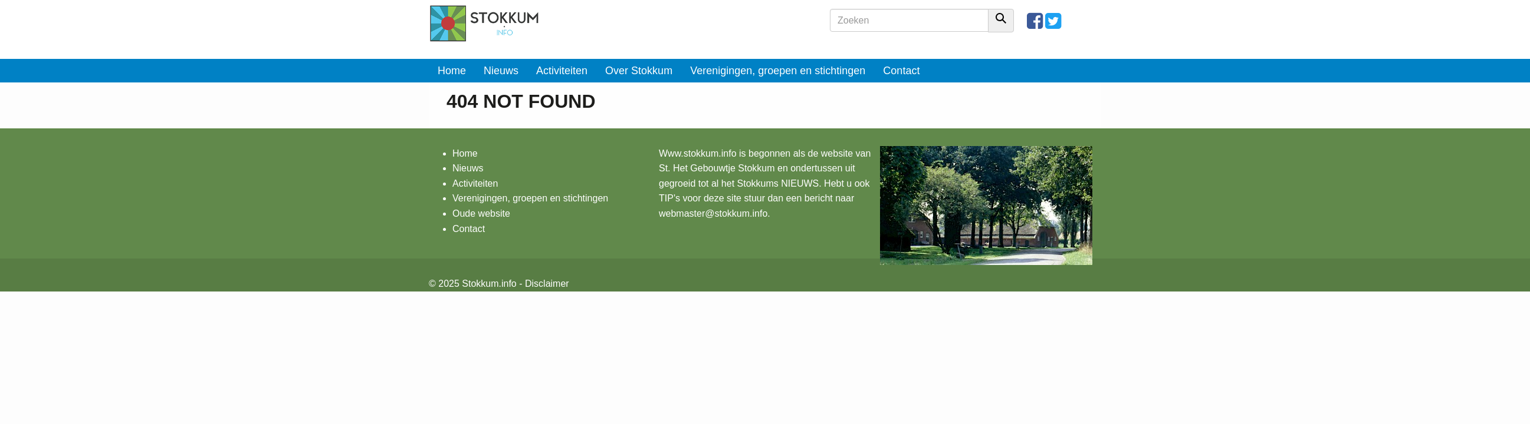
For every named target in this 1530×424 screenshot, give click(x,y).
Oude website (481, 213)
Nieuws (501, 71)
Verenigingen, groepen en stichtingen (777, 71)
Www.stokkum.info (698, 153)
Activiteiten (561, 71)
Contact (901, 71)
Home (452, 71)
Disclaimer (547, 284)
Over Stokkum (638, 71)
